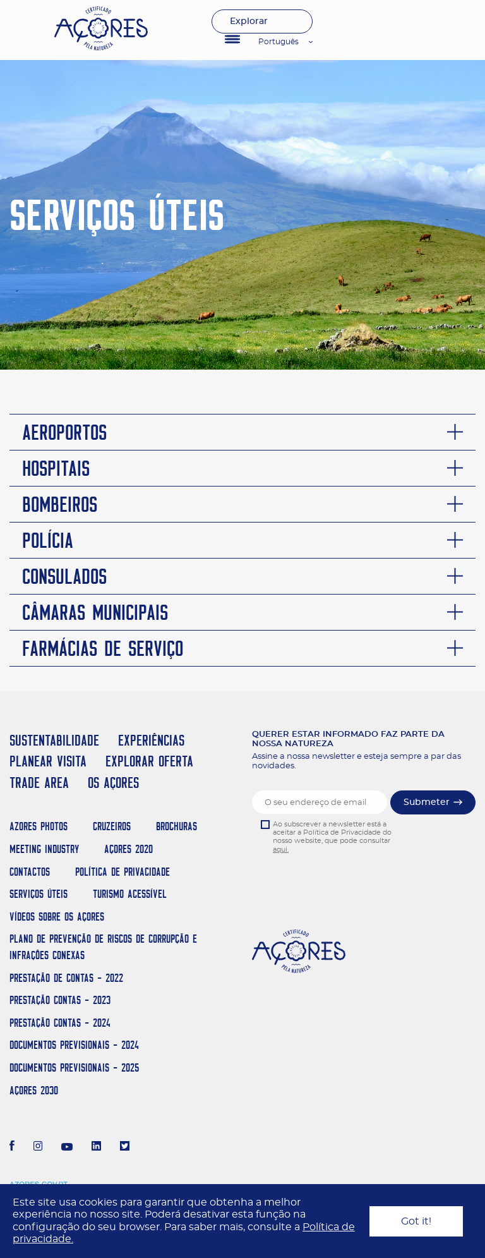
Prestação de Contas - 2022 (66, 978)
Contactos (29, 872)
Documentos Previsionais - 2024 (74, 1045)
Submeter (427, 802)
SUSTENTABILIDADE (54, 740)
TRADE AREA (39, 782)
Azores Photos (38, 826)
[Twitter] (124, 1147)
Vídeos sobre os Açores (56, 916)
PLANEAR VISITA (48, 761)
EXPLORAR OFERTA (149, 761)
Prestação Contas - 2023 (60, 1000)
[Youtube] (67, 1147)
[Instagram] (38, 1147)
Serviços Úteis (38, 894)
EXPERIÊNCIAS (151, 740)
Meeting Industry (44, 849)
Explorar (249, 21)
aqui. (281, 849)
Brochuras (176, 826)
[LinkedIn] (96, 1147)
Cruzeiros (112, 826)
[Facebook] (12, 1147)
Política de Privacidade (122, 872)
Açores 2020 (128, 849)
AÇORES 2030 (33, 1090)
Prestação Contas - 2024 (60, 1023)
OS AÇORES (113, 782)
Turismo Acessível (130, 894)
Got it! (416, 1221)
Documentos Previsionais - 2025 (74, 1067)
